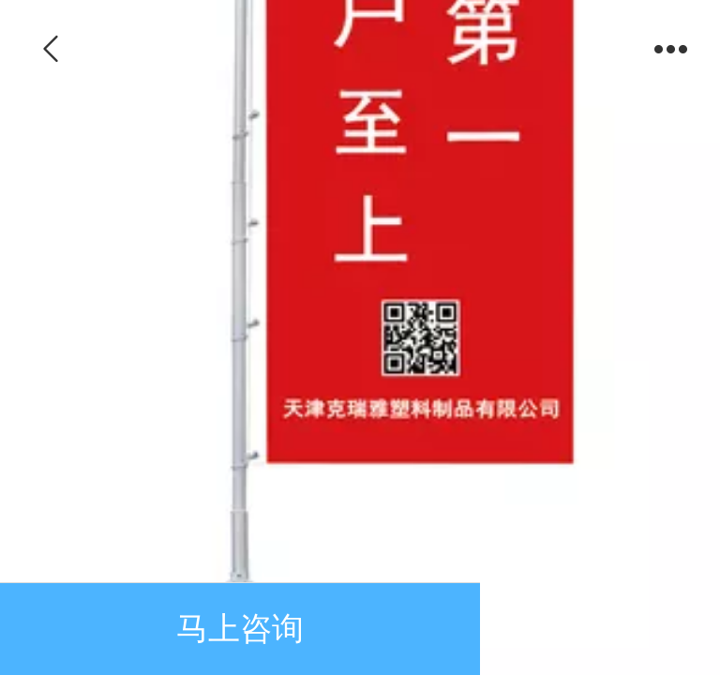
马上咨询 (240, 628)
